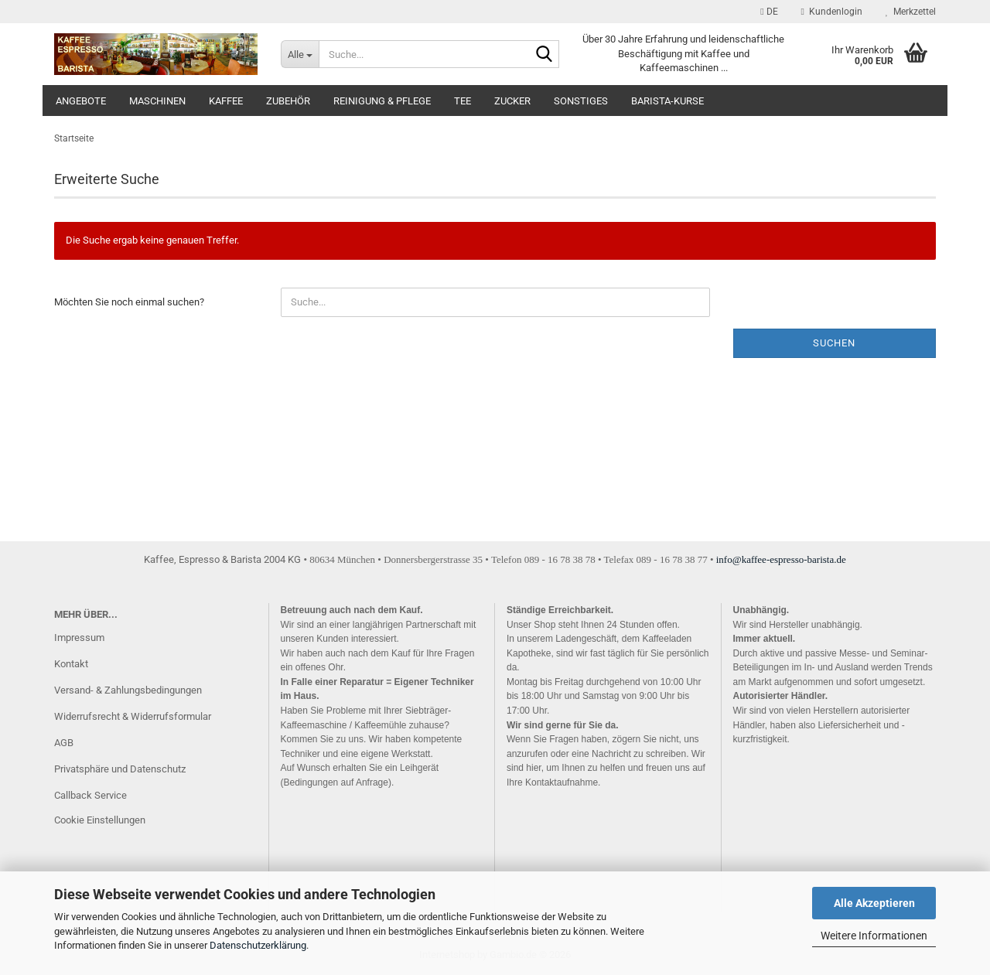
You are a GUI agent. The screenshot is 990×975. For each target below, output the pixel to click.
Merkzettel (911, 11)
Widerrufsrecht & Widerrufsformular (132, 716)
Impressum (79, 637)
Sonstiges (581, 101)
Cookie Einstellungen (99, 820)
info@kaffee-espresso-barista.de (781, 559)
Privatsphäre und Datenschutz (120, 769)
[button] (769, 11)
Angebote (81, 101)
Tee (462, 101)
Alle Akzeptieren (874, 903)
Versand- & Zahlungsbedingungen (128, 690)
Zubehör (288, 101)
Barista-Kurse (667, 101)
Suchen (834, 343)
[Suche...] (300, 54)
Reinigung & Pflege (382, 101)
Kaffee (226, 101)
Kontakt (71, 664)
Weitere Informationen (874, 935)
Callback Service (90, 795)
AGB (63, 742)
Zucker (512, 101)
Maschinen (157, 101)
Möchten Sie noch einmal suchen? (129, 302)
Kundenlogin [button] (831, 11)
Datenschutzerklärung (258, 945)
